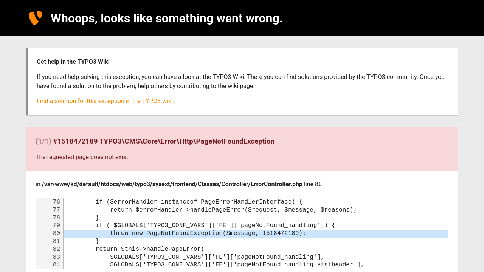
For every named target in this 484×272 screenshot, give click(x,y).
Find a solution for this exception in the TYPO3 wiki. (105, 101)
